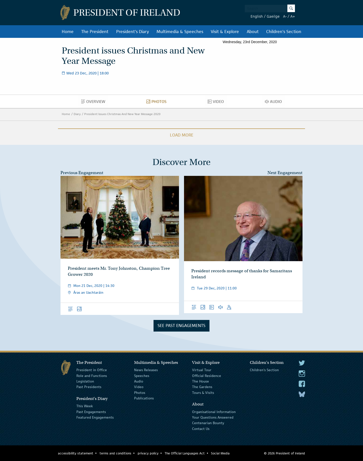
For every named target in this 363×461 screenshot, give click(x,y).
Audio (275, 102)
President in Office (91, 370)
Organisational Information (214, 411)
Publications (144, 398)
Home (68, 31)
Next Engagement (284, 172)
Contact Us (200, 428)
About (253, 31)
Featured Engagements (95, 417)
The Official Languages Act (185, 453)
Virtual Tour (201, 370)
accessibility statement (75, 453)
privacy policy (148, 453)
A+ (292, 16)
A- (285, 16)
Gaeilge (273, 16)
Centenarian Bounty (208, 423)
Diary (77, 114)
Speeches (141, 375)
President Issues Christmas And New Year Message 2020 (122, 114)
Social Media (220, 453)
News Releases (146, 370)
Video (217, 102)
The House (200, 381)
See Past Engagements (181, 325)
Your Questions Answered (212, 417)
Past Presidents (88, 387)
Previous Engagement (81, 172)
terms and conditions (115, 453)
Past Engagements (91, 411)
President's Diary (132, 31)
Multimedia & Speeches (180, 31)
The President (94, 31)
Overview (94, 102)
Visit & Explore (225, 31)
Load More (181, 135)
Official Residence (206, 375)
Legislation (85, 381)
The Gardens (202, 387)
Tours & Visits (203, 392)
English (257, 16)
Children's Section (283, 31)
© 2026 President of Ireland (284, 453)
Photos (157, 102)
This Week (84, 406)
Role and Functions (91, 375)
